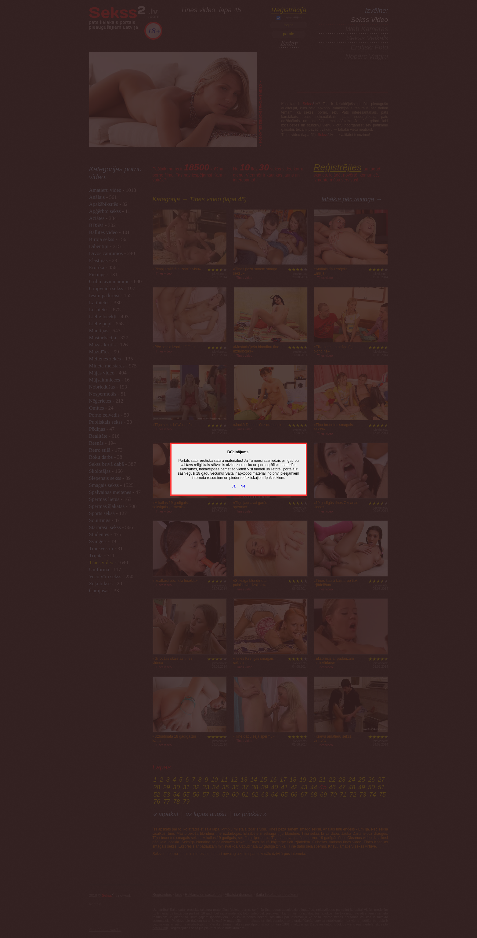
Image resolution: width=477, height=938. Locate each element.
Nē (243, 486)
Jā (234, 486)
